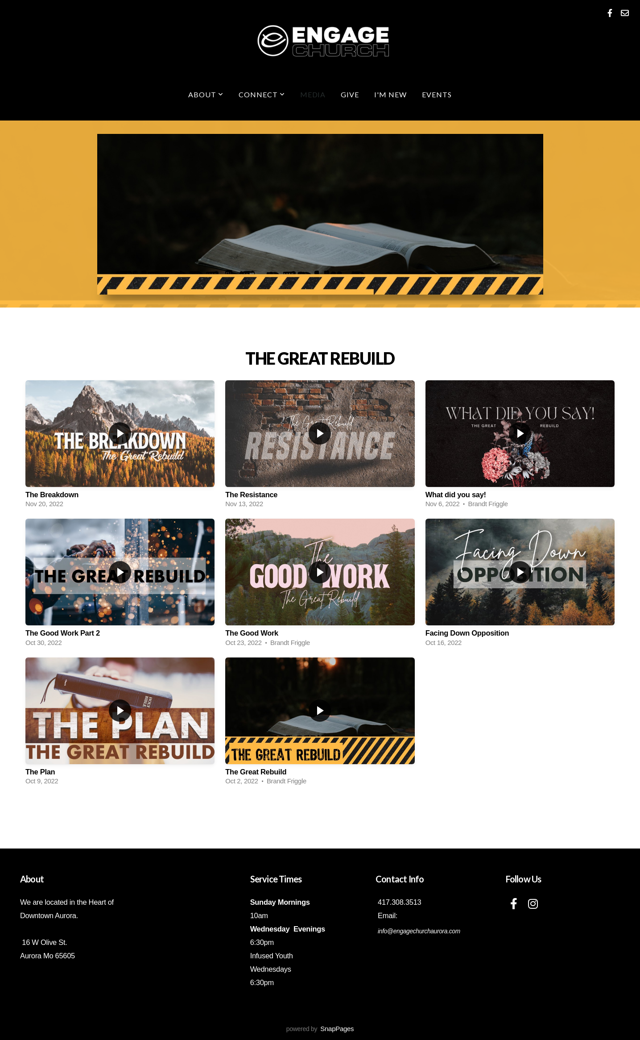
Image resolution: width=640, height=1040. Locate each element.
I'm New (390, 94)
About (205, 94)
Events (437, 94)
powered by (320, 1028)
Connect (262, 94)
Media (313, 94)
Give (350, 94)
